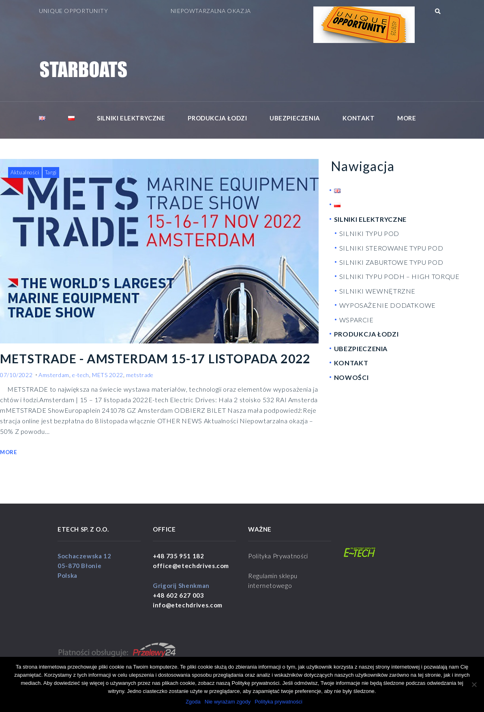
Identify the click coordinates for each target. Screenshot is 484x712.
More (406, 118)
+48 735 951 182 (178, 556)
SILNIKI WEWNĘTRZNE (377, 291)
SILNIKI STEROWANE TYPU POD (391, 248)
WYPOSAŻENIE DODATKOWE (387, 305)
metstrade (140, 374)
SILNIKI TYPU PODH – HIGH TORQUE (399, 277)
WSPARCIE (356, 320)
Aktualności (25, 172)
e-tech (80, 374)
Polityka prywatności (278, 702)
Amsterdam (54, 374)
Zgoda (193, 702)
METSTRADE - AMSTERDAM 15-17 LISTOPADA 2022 (155, 359)
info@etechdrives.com (188, 605)
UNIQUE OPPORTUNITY (73, 10)
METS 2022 (107, 374)
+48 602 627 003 (178, 595)
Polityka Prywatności (278, 556)
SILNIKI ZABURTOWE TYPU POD (391, 262)
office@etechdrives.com (191, 565)
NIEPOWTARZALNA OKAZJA (211, 10)
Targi (51, 172)
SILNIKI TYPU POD (369, 233)
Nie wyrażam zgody (228, 702)
